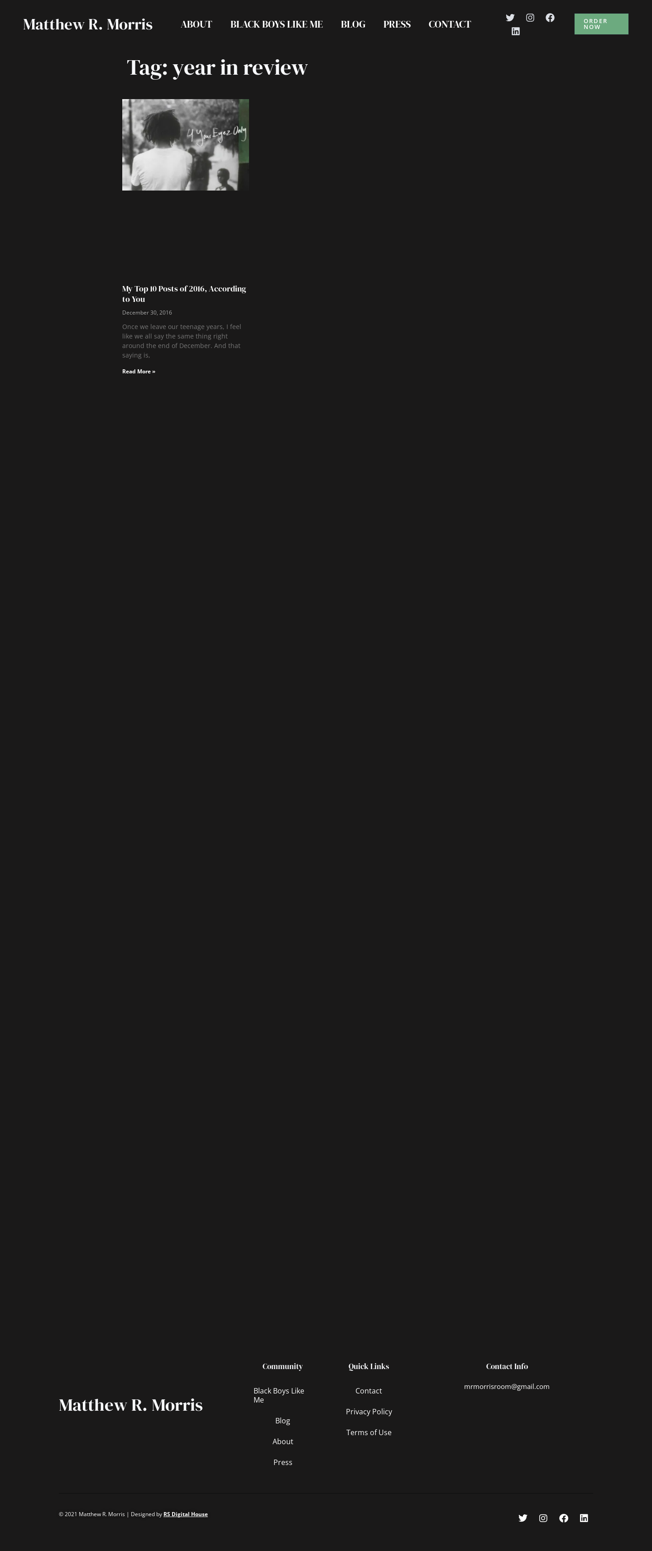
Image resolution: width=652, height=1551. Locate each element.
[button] (602, 33)
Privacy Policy (369, 1431)
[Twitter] (514, 27)
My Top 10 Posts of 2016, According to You (184, 313)
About (193, 33)
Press (398, 33)
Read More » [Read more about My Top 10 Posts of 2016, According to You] (138, 390)
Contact (453, 33)
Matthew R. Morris (63, 33)
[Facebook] (554, 27)
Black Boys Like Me (275, 33)
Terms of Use (369, 1451)
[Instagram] (534, 27)
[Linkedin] (520, 40)
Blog (353, 33)
